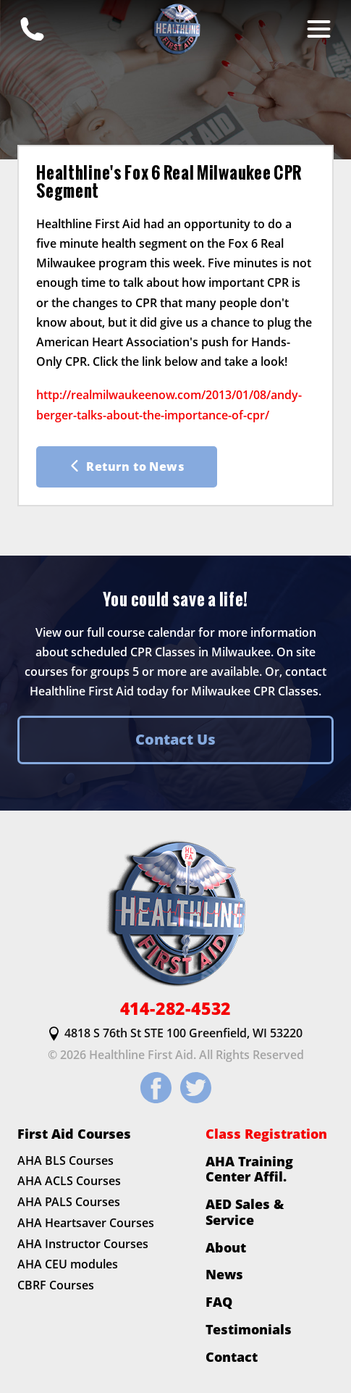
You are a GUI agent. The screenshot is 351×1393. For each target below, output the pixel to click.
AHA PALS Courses (68, 1202)
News (224, 1275)
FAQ (219, 1301)
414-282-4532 (176, 1008)
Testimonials (249, 1329)
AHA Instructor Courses (82, 1244)
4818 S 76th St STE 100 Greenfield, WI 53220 (176, 1034)
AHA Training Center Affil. (249, 1169)
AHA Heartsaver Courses (85, 1223)
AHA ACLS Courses (69, 1181)
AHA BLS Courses (65, 1160)
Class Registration (266, 1133)
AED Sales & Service (245, 1211)
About (226, 1247)
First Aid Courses (74, 1133)
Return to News (127, 466)
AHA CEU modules (67, 1265)
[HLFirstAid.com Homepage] (176, 29)
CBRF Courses (55, 1286)
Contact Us (175, 739)
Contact (232, 1356)
